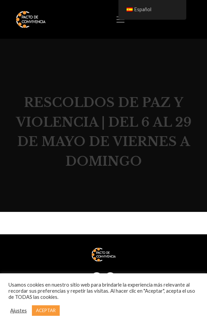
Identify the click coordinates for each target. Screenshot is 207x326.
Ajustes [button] (18, 310)
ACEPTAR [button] (46, 310)
